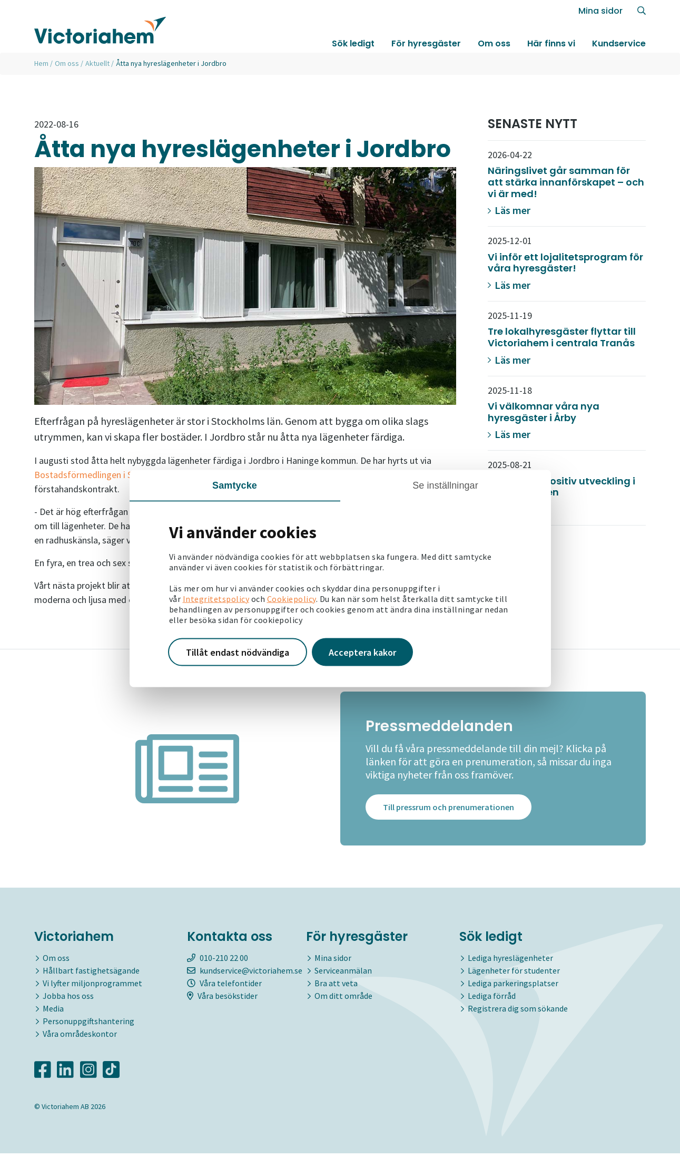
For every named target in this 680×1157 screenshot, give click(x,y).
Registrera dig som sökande (518, 1011)
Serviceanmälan (343, 973)
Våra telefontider (224, 986)
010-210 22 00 (217, 961)
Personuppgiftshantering (88, 1024)
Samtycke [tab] (234, 485)
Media (53, 1011)
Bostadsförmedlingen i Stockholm (102, 475)
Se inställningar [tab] (445, 485)
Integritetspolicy (216, 598)
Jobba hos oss (68, 999)
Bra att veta (336, 986)
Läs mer (509, 210)
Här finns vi (551, 44)
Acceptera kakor (362, 652)
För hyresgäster (426, 44)
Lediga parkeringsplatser (513, 986)
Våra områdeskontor (80, 1037)
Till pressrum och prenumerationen (448, 810)
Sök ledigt (353, 44)
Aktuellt (97, 63)
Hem (41, 63)
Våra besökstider (222, 999)
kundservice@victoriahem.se (244, 973)
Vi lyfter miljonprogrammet (92, 986)
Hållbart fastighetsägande (91, 973)
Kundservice (619, 44)
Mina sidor (600, 11)
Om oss (494, 44)
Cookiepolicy (291, 598)
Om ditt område (343, 999)
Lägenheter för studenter (514, 973)
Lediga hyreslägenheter (510, 961)
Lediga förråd (492, 999)
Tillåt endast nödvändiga (237, 652)
